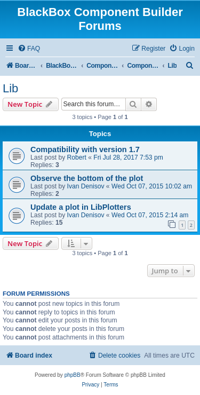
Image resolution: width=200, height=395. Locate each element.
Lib (10, 88)
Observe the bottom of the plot (86, 178)
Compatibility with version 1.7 (85, 149)
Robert (76, 157)
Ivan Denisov (86, 186)
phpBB (73, 375)
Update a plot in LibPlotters (80, 207)
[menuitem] (29, 49)
